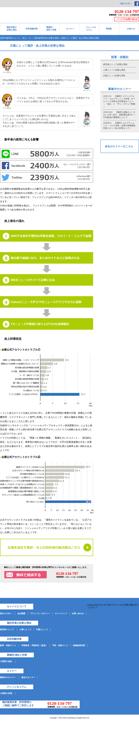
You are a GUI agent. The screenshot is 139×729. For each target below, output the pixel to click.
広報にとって (42, 629)
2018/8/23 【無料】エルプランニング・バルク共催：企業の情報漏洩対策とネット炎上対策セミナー (119, 125)
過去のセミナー (28, 677)
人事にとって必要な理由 (114, 70)
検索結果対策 (79, 645)
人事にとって (25, 629)
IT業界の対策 (6, 693)
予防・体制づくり (60, 645)
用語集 (109, 29)
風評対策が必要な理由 (12, 28)
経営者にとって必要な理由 (115, 64)
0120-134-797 (127, 11)
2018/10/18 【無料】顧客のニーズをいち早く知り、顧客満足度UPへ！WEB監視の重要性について (119, 114)
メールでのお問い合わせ (126, 19)
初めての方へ (125, 3)
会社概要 (21, 613)
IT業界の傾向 (6, 661)
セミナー (70, 29)
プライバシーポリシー (40, 613)
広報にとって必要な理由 (114, 76)
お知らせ (131, 29)
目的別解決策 (32, 29)
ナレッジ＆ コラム (91, 28)
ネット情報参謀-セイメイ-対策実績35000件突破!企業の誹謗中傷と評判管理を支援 (31, 10)
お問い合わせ (78, 613)
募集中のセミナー (8, 677)
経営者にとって (7, 629)
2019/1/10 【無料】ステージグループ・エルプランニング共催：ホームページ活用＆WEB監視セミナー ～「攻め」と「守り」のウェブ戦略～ (119, 101)
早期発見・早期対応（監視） (34, 645)
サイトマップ (61, 613)
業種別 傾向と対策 (51, 28)
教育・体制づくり (8, 645)
